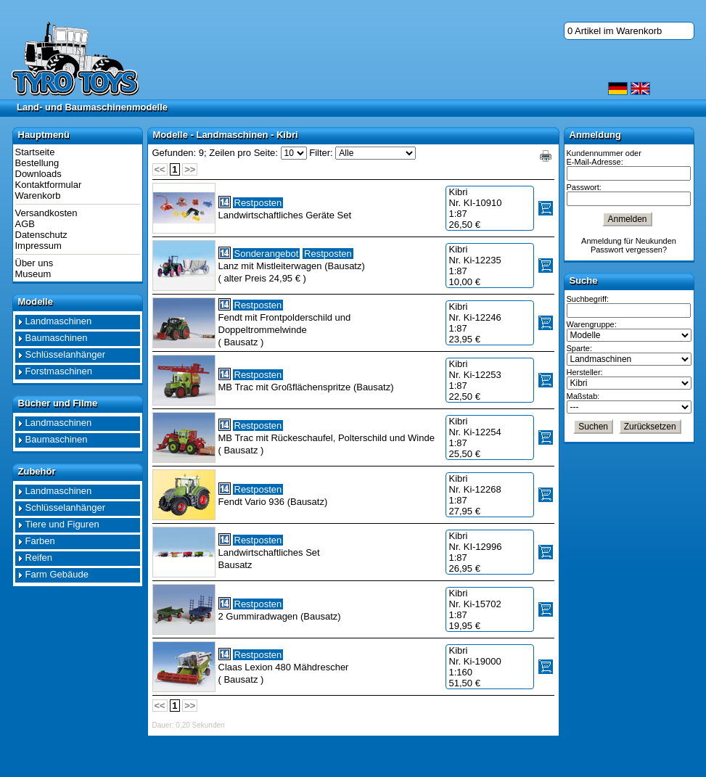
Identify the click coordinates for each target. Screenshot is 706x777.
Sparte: (579, 348)
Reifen (39, 557)
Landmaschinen (58, 321)
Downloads (38, 173)
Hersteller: (585, 372)
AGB (25, 223)
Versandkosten (46, 212)
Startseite (35, 152)
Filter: (321, 152)
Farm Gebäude (57, 574)
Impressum (38, 245)
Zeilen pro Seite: (243, 152)
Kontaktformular (48, 184)
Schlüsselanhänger (65, 354)
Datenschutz (41, 234)
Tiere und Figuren (62, 524)
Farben (40, 540)
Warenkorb (38, 195)
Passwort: (584, 187)
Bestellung (37, 162)
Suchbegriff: (588, 299)
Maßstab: (583, 396)
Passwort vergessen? (629, 249)
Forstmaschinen (58, 371)
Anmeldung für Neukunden (628, 241)
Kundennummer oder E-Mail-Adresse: (604, 157)
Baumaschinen (56, 337)
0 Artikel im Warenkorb (614, 30)
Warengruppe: (592, 324)
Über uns (34, 263)
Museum (33, 273)
